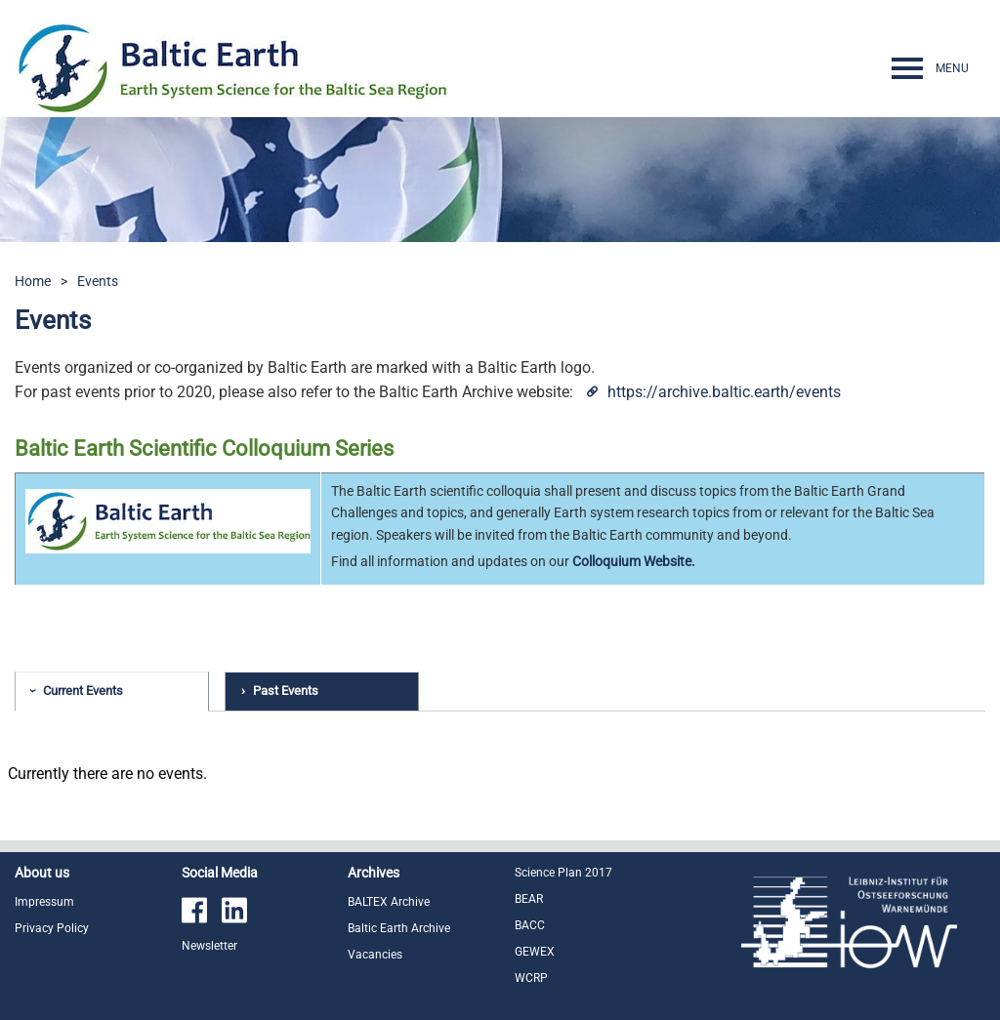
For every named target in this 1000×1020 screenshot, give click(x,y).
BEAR (529, 899)
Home (33, 281)
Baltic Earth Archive (399, 928)
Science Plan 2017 (563, 872)
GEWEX (535, 952)
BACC (530, 925)
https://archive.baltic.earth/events (724, 392)
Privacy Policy (52, 928)
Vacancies (375, 954)
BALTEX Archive (389, 902)
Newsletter (209, 946)
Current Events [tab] (83, 690)
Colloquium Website (631, 561)
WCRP (531, 978)
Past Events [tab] (285, 690)
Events (97, 281)
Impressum (44, 902)
